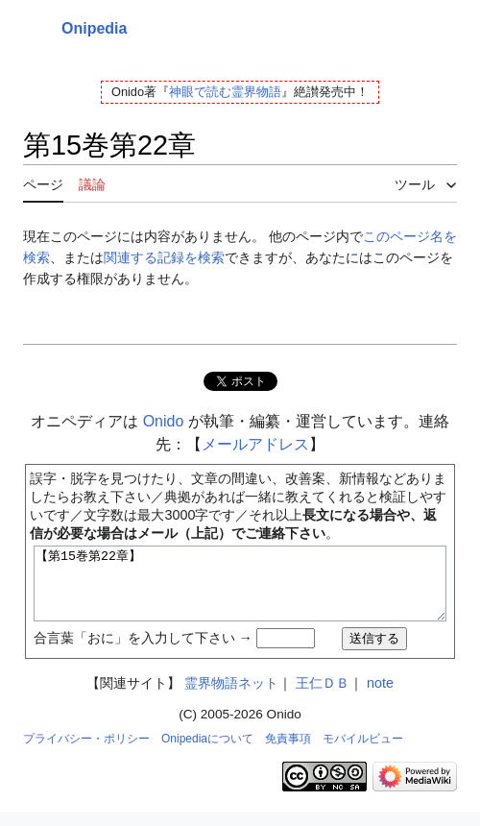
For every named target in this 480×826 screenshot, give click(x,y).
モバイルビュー (363, 753)
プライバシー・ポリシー (86, 753)
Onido (163, 421)
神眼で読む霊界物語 (225, 92)
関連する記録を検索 (164, 257)
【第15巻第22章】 (240, 591)
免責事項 (288, 753)
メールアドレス (255, 444)
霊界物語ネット (231, 697)
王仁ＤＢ (322, 697)
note (380, 697)
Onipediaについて (207, 753)
